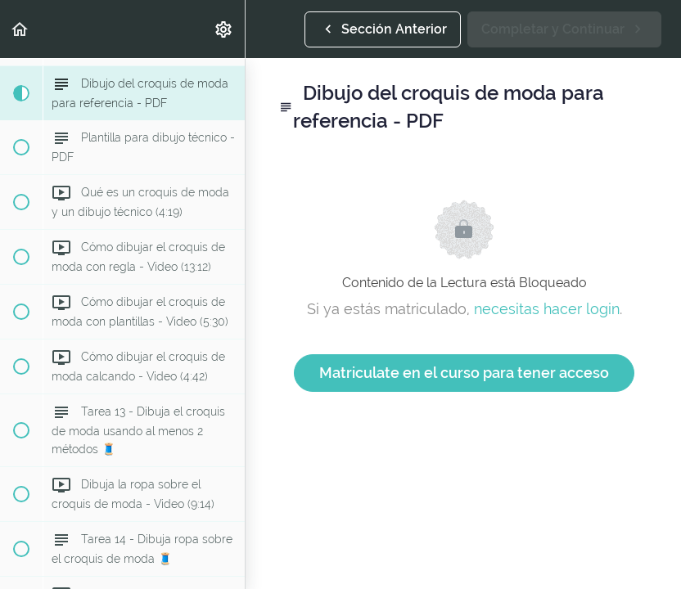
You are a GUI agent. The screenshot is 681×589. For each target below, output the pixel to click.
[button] (20, 29)
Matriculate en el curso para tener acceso (464, 372)
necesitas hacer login (547, 308)
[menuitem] (224, 29)
